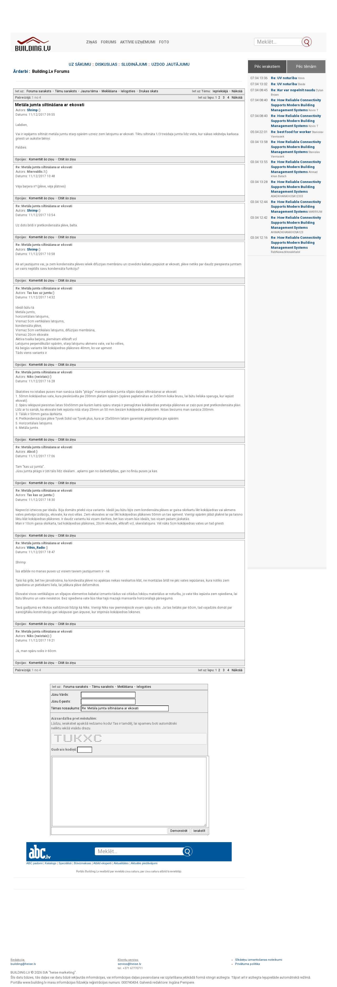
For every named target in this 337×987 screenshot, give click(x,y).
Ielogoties (128, 91)
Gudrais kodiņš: (64, 749)
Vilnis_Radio (36, 548)
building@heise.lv (23, 964)
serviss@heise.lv (129, 964)
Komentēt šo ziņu (41, 159)
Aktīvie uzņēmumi (137, 42)
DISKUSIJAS (106, 64)
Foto (164, 42)
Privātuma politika (247, 964)
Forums (108, 42)
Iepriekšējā (220, 91)
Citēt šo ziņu (67, 159)
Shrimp (32, 110)
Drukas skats (148, 91)
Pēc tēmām (306, 66)
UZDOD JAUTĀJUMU (170, 64)
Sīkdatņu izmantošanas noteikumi (258, 959)
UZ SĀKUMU (80, 64)
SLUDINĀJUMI (134, 64)
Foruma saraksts (39, 91)
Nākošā (237, 91)
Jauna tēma (89, 91)
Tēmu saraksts (66, 91)
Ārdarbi (20, 71)
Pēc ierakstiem (267, 66)
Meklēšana (109, 91)
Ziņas (91, 42)
